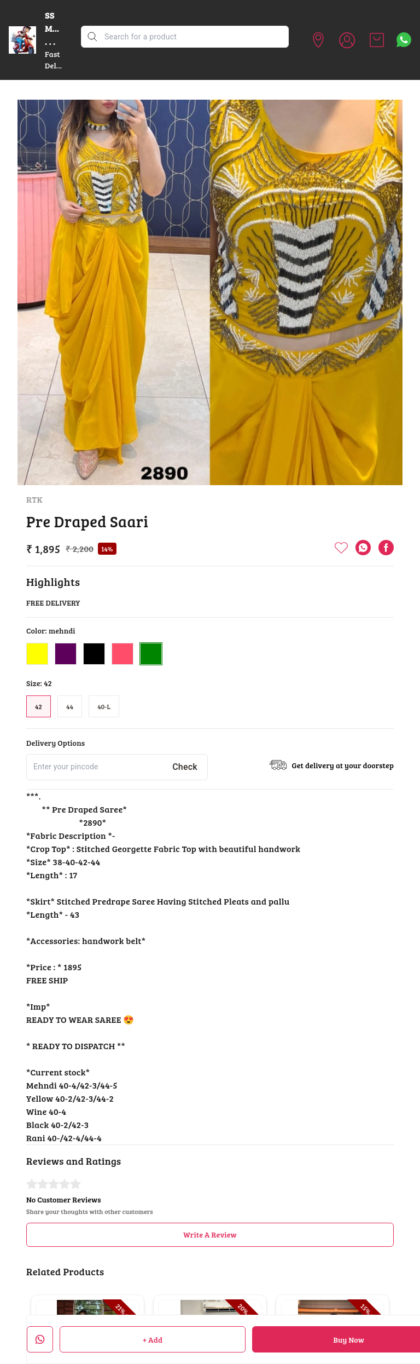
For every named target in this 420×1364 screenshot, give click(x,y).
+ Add (152, 1339)
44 (69, 706)
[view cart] (377, 40)
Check (184, 767)
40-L (104, 706)
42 (38, 706)
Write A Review (210, 1234)
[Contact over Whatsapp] (403, 39)
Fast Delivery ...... (60, 65)
